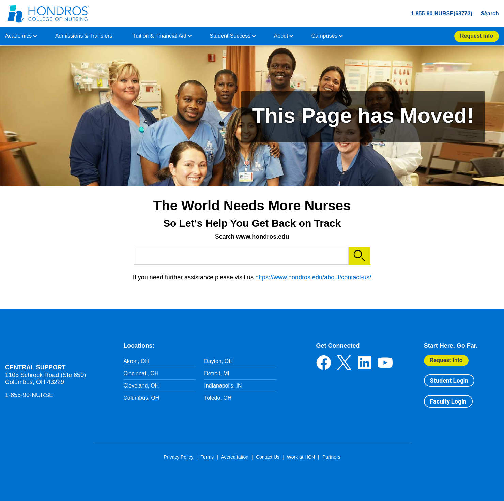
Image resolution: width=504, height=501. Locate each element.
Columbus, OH (141, 398)
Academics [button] (18, 36)
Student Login (449, 380)
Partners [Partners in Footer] (331, 457)
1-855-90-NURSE (29, 395)
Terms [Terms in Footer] (207, 457)
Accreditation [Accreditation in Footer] (234, 457)
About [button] (281, 36)
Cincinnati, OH (140, 373)
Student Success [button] (230, 36)
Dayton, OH (218, 361)
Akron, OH (136, 361)
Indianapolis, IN (223, 386)
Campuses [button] (324, 36)
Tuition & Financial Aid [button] (159, 36)
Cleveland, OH (141, 386)
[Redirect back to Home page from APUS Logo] (47, 14)
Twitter (344, 362)
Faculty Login (448, 401)
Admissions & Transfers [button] (83, 36)
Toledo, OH (217, 398)
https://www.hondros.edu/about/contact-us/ (313, 277)
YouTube (385, 362)
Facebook (323, 362)
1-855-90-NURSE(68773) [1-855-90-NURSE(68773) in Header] (430, 13)
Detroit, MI (216, 373)
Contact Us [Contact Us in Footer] (267, 457)
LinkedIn (364, 362)
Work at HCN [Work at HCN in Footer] (301, 457)
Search (488, 13)
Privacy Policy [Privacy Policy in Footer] (178, 457)
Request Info (446, 360)
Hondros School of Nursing (46, 345)
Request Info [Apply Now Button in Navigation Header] (476, 36)
